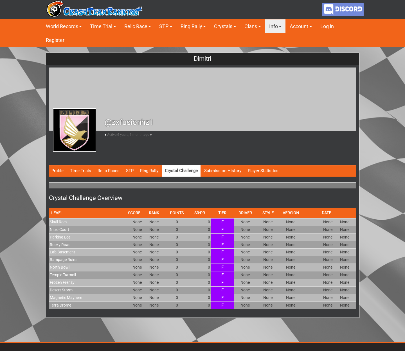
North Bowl (59, 267)
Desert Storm (61, 290)
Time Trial (101, 26)
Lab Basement (62, 252)
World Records (62, 26)
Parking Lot (60, 237)
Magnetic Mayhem (66, 297)
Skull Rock (59, 222)
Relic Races (109, 170)
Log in (327, 26)
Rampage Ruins (63, 259)
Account (299, 26)
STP (163, 26)
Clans (250, 26)
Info (273, 26)
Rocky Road (60, 244)
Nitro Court (59, 229)
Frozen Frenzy (62, 282)
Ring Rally (191, 26)
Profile (57, 170)
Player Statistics (263, 170)
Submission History (222, 170)
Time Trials (80, 170)
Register (55, 40)
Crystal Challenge (181, 170)
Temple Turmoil (63, 275)
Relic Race (135, 26)
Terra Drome (60, 305)
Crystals (223, 26)
